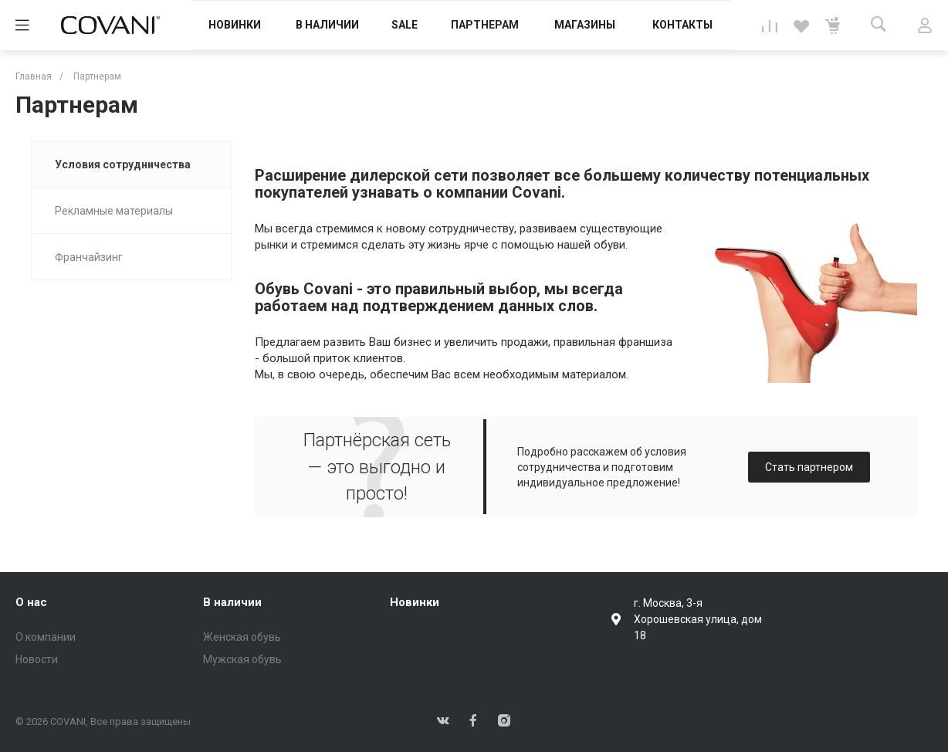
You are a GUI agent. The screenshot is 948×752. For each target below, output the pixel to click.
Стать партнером (809, 467)
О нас (31, 602)
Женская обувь (242, 637)
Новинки (414, 602)
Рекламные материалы (114, 211)
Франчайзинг (89, 257)
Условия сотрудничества (123, 164)
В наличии (232, 602)
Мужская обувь (242, 659)
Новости (36, 659)
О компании (45, 637)
